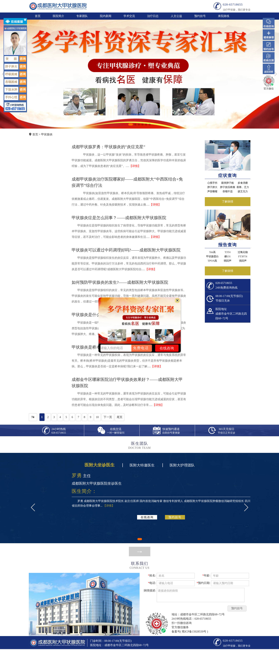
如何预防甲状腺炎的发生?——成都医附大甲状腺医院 (120, 282)
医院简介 (58, 16)
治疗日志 (153, 16)
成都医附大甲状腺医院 (58, 6)
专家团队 (82, 16)
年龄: (206, 575)
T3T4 (228, 252)
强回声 (242, 260)
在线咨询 (147, 517)
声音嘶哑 (212, 191)
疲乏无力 (243, 191)
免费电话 (141, 348)
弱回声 (227, 260)
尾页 (119, 417)
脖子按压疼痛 (227, 187)
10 (97, 417)
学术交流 (129, 16)
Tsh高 (212, 252)
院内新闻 (105, 16)
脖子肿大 (212, 187)
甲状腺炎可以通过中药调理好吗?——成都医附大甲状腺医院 (126, 250)
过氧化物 (243, 252)
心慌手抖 (212, 183)
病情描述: (150, 590)
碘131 (227, 256)
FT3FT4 (242, 256)
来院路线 (223, 16)
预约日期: (203, 582)
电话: (152, 582)
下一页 (107, 417)
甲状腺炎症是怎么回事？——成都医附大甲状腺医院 (119, 217)
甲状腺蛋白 (212, 256)
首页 (38, 16)
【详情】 (135, 166)
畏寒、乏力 (242, 187)
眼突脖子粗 (227, 183)
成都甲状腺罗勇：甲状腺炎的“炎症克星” (108, 146)
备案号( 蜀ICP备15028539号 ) (190, 631)
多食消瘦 (243, 183)
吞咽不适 (228, 191)
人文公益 (176, 16)
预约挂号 (200, 16)
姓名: (152, 575)
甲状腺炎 (47, 134)
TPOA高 (212, 260)
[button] (130, 124)
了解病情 (227, 201)
